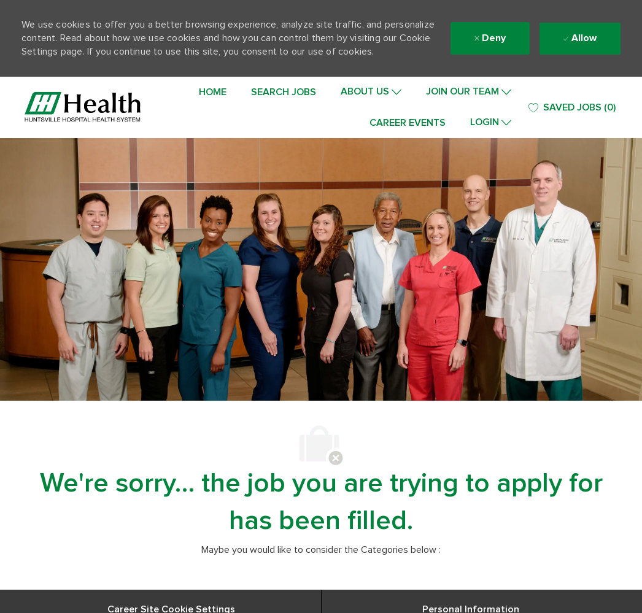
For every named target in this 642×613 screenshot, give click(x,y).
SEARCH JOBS (283, 92)
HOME (212, 92)
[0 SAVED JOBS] (572, 107)
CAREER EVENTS (407, 123)
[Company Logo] (82, 107)
